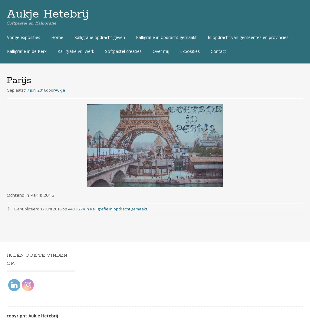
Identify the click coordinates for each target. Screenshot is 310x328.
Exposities (190, 51)
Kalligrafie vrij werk (76, 51)
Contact (218, 51)
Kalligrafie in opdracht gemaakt (166, 37)
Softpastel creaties (123, 51)
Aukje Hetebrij (48, 14)
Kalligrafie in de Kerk (27, 51)
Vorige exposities (23, 37)
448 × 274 (76, 209)
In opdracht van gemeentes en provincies (248, 37)
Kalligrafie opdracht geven (99, 37)
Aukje (60, 90)
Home (57, 37)
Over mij (161, 51)
